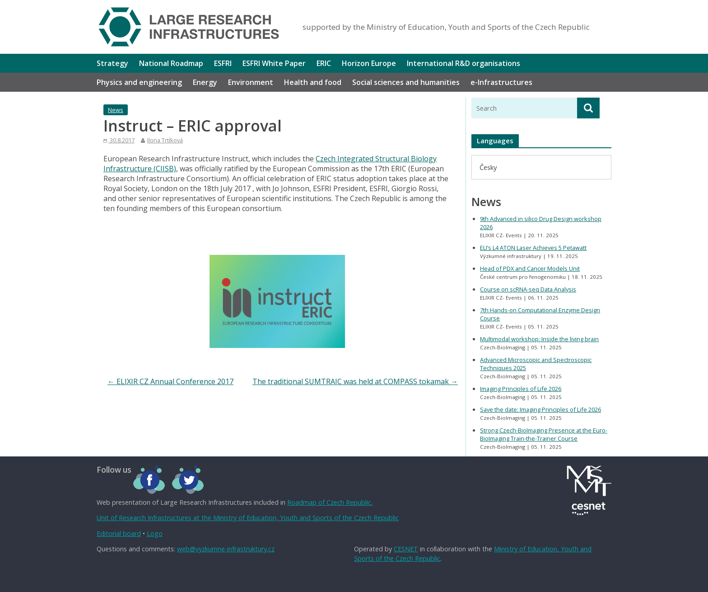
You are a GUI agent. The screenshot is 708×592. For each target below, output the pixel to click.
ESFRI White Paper (274, 63)
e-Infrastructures (501, 82)
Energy (205, 82)
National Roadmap (171, 63)
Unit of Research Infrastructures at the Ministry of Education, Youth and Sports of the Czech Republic (248, 517)
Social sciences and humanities (406, 82)
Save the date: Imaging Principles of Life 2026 (540, 409)
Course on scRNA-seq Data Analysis (528, 289)
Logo (155, 533)
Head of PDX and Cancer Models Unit (530, 268)
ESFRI (223, 63)
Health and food (312, 82)
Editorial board (119, 533)
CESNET (406, 549)
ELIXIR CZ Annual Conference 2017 (170, 381)
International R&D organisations (463, 63)
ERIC (324, 63)
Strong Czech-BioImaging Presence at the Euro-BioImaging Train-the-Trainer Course (543, 434)
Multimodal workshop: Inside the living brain (539, 339)
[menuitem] (488, 167)
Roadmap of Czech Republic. (330, 502)
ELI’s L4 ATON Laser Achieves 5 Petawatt (533, 248)
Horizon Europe (369, 63)
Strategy (112, 63)
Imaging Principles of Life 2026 (520, 389)
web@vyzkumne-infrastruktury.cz (226, 549)
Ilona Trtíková (165, 140)
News (115, 110)
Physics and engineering (139, 82)
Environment (250, 82)
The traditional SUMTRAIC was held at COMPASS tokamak (355, 381)
